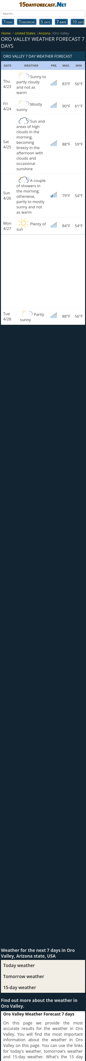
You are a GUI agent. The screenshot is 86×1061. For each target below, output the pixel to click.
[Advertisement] (43, 271)
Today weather (19, 965)
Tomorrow (26, 21)
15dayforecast (43, 4)
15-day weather (19, 987)
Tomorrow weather (23, 976)
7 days (61, 21)
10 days (78, 21)
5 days (45, 21)
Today (8, 21)
